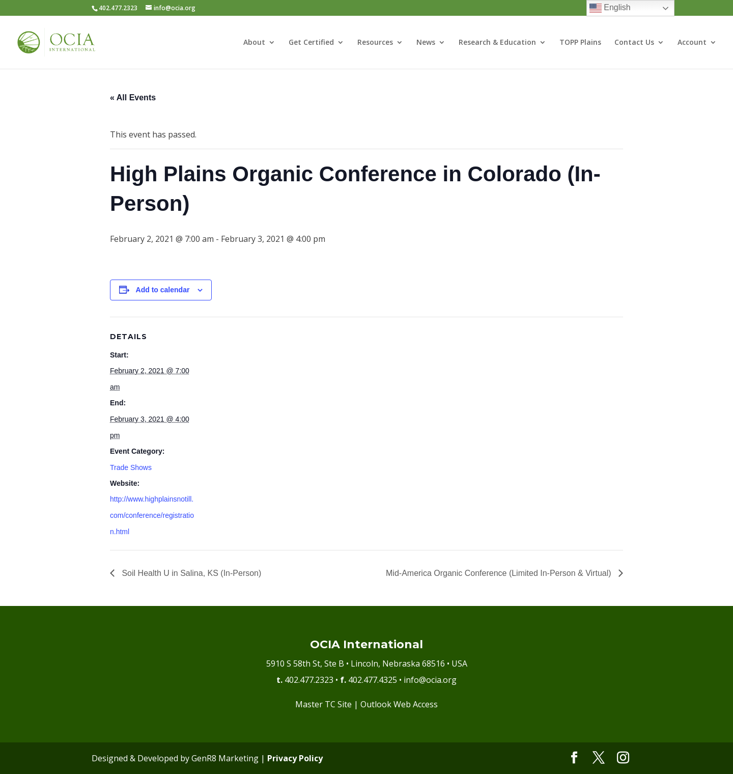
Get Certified (311, 43)
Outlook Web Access (399, 704)
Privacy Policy (295, 758)
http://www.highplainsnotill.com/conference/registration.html (152, 515)
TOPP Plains (580, 43)
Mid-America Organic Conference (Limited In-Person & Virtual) (499, 573)
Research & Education (497, 43)
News (425, 43)
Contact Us (634, 43)
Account (692, 43)
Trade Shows (131, 467)
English (610, 8)
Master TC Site (323, 704)
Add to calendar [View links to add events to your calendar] (163, 290)
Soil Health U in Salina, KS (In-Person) (190, 573)
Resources (375, 43)
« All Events (133, 97)
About (254, 43)
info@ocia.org (430, 679)
